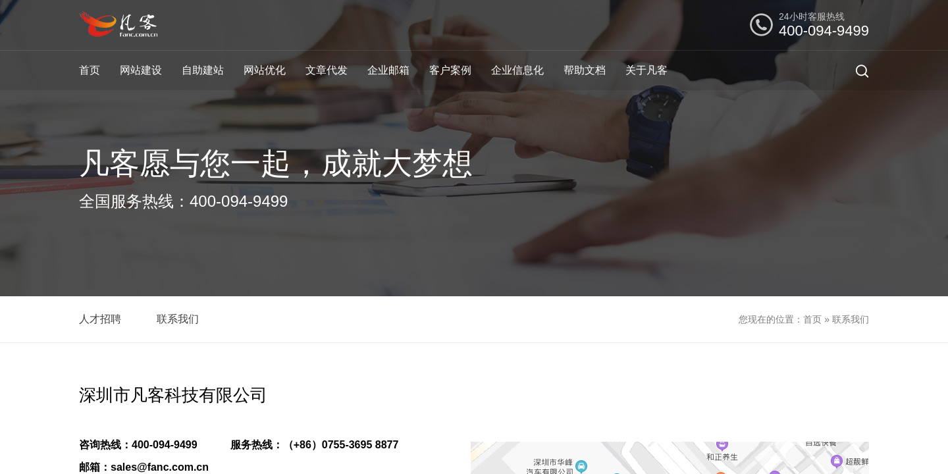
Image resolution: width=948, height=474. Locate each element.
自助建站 (203, 70)
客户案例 (450, 70)
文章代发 (326, 70)
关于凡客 (646, 70)
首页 (89, 70)
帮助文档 (585, 70)
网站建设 (141, 70)
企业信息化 (517, 70)
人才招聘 (100, 319)
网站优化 (265, 70)
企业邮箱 (388, 70)
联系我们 (178, 319)
